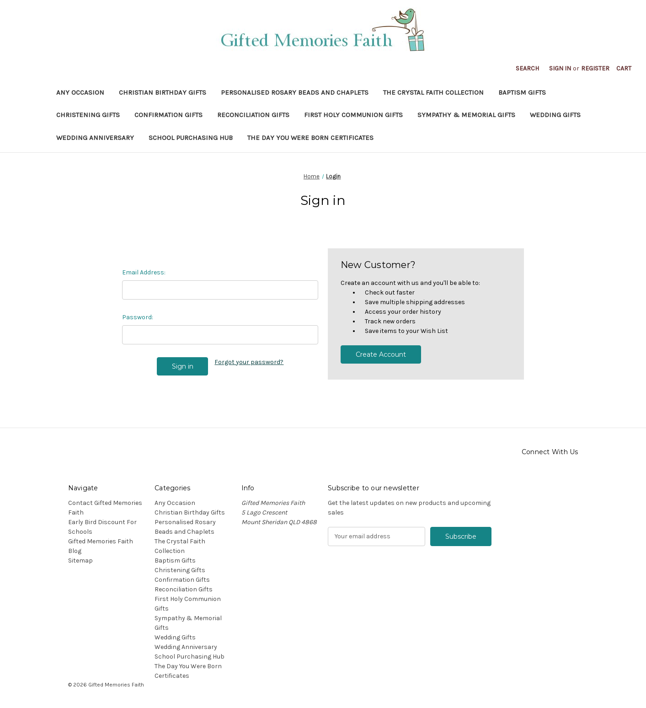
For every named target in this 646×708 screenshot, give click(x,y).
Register (595, 68)
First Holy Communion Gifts (353, 115)
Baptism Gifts (522, 92)
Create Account (381, 354)
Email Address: (144, 272)
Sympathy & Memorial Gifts (466, 115)
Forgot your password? (248, 362)
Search (527, 68)
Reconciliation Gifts (253, 115)
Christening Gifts (88, 115)
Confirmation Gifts (168, 115)
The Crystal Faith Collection (433, 92)
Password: (137, 317)
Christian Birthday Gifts (162, 92)
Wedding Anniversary (95, 138)
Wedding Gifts (555, 115)
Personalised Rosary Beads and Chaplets (294, 92)
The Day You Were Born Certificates (310, 138)
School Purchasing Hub (191, 138)
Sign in (560, 68)
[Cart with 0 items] (623, 68)
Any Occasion (80, 92)
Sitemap (80, 560)
